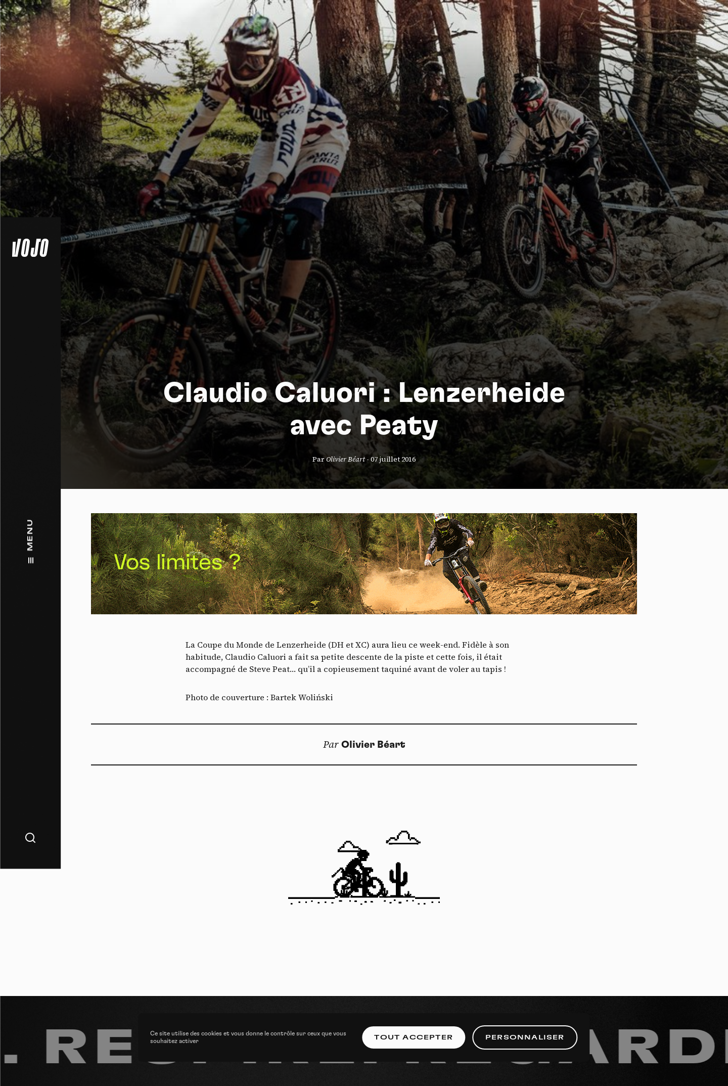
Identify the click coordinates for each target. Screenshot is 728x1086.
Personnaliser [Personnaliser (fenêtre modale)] (525, 1037)
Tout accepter (413, 1037)
